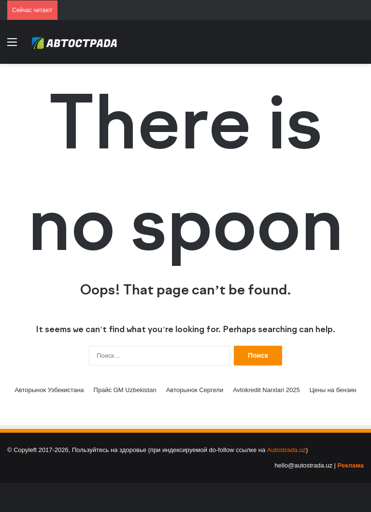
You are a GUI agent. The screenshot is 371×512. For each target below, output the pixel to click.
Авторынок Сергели (195, 390)
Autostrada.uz (286, 449)
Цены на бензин (333, 390)
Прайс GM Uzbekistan (125, 390)
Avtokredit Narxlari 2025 (266, 390)
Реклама (351, 465)
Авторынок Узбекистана (49, 390)
